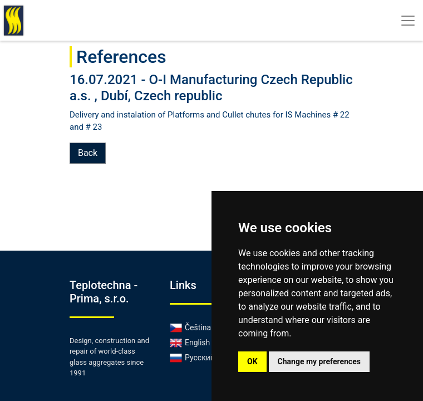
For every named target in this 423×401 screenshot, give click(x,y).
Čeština (190, 327)
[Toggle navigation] (408, 20)
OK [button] (252, 361)
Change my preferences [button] (319, 361)
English (190, 342)
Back (87, 153)
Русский (192, 357)
